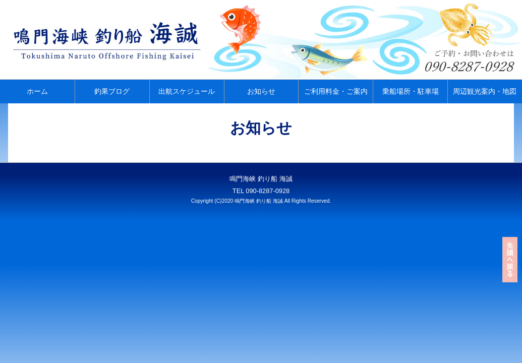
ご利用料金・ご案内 (336, 91)
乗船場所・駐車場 (410, 91)
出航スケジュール (186, 91)
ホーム (37, 91)
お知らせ (261, 91)
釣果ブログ (112, 91)
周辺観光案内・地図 (484, 91)
